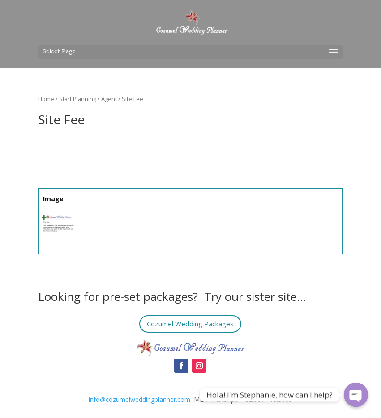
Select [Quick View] (318, 222)
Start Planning (77, 99)
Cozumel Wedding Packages (191, 324)
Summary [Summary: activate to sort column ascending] (145, 198)
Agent (109, 99)
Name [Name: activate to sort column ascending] (91, 198)
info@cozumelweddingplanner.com (139, 399)
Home (46, 99)
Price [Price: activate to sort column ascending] (269, 198)
